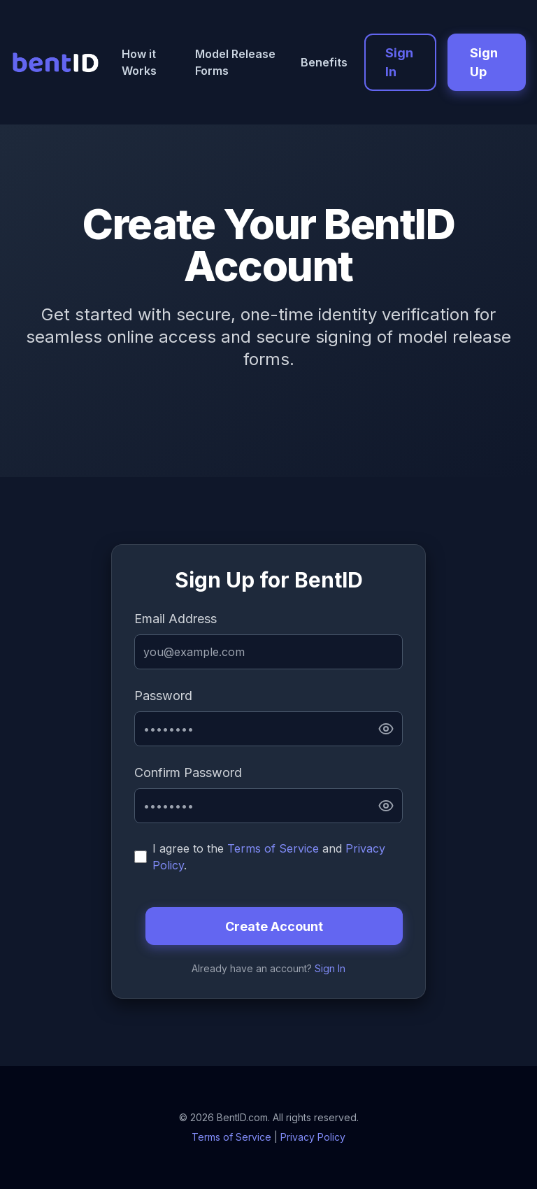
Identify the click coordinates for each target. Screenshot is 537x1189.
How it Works (139, 62)
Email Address (175, 618)
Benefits (324, 62)
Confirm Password (188, 772)
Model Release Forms (235, 62)
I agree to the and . (268, 856)
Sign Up (484, 62)
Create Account (274, 926)
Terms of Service (273, 848)
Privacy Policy (312, 1137)
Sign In (399, 62)
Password (163, 695)
